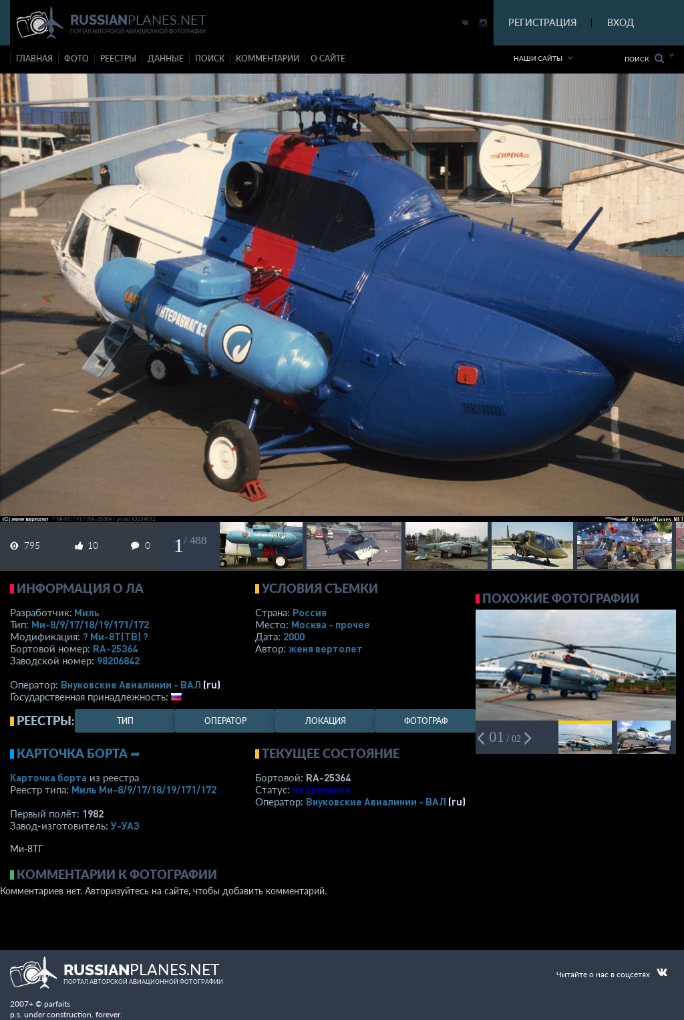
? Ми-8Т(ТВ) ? (115, 636)
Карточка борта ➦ (78, 753)
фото (76, 58)
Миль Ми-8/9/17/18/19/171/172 (143, 789)
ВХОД (620, 22)
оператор (225, 721)
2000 (294, 636)
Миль (87, 612)
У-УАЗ (125, 825)
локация (325, 721)
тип (125, 721)
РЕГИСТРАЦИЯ (542, 22)
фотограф (426, 721)
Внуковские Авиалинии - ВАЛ (131, 684)
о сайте (328, 58)
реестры (118, 58)
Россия (310, 612)
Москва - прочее (330, 624)
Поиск (644, 58)
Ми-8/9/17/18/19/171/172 (90, 624)
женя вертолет (326, 648)
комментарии (267, 58)
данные (166, 58)
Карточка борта (48, 777)
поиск (209, 58)
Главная (34, 58)
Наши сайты (538, 58)
